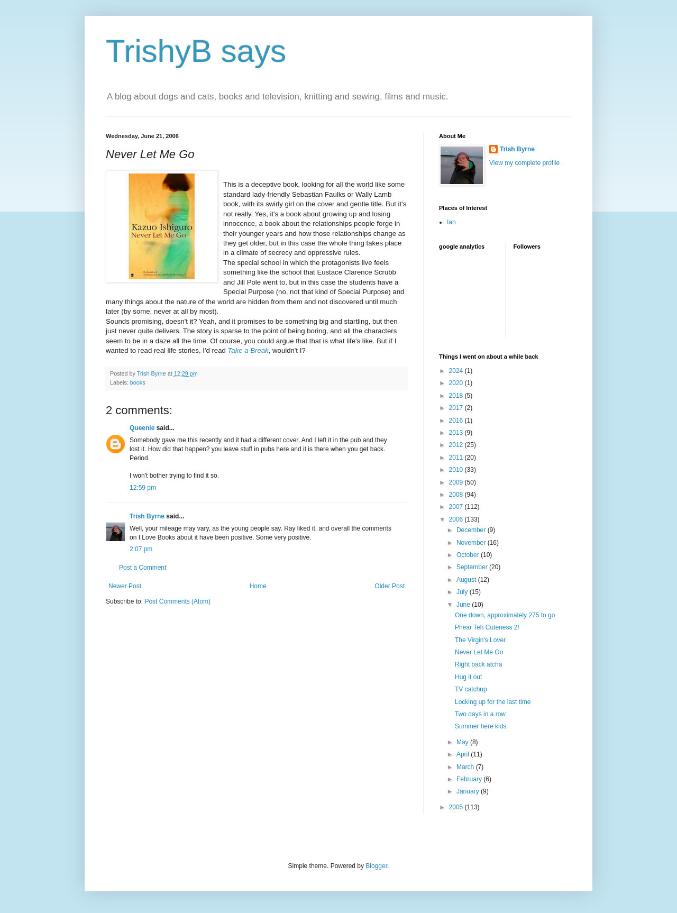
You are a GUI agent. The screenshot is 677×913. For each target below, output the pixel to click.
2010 (457, 469)
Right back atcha (478, 664)
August (467, 579)
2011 (457, 457)
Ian (451, 222)
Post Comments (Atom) (177, 601)
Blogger (376, 866)
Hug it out (468, 677)
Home (258, 586)
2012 (457, 445)
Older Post (389, 586)
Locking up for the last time (492, 702)
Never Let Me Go (479, 652)
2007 (457, 506)
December (472, 530)
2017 (457, 408)
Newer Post (124, 586)
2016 (457, 420)
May (463, 742)
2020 (457, 383)
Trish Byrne (147, 516)
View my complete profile (524, 163)
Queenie (142, 428)
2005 (457, 807)
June (464, 604)
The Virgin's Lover (480, 640)
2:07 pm (141, 549)
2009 (457, 482)
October (468, 555)
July (463, 592)
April (463, 754)
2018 (457, 395)
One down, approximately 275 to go (505, 615)
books (137, 382)
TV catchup (471, 689)
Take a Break (248, 350)
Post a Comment (142, 567)
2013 (457, 432)
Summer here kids (480, 726)
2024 (457, 371)
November (472, 542)
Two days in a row (480, 714)
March (466, 767)
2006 (457, 519)
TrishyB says (196, 51)
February (469, 779)
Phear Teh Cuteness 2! (487, 627)
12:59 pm (143, 487)
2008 (457, 494)
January (468, 791)
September (472, 567)
